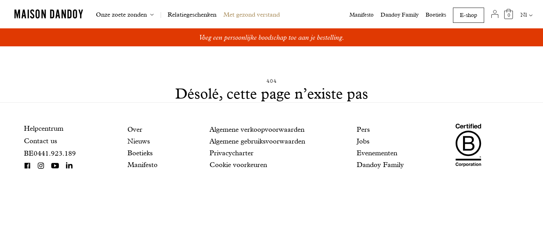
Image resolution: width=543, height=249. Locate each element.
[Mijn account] (494, 14)
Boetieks (436, 14)
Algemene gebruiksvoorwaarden (257, 141)
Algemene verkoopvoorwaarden (257, 129)
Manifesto (361, 14)
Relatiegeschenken (192, 14)
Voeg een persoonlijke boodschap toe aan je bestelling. (271, 37)
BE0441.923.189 (50, 153)
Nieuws (138, 141)
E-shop (468, 15)
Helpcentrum (43, 128)
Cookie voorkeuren (238, 164)
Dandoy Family (400, 14)
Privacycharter (231, 153)
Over (134, 129)
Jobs (363, 141)
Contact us (40, 141)
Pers (363, 129)
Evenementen (377, 153)
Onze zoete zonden (121, 14)
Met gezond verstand (251, 14)
